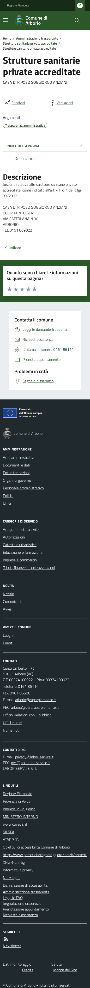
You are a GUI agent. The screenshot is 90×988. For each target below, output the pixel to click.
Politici (8, 495)
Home (7, 38)
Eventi (8, 643)
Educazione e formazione (22, 552)
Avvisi (7, 609)
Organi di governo (17, 480)
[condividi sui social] (14, 103)
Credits (27, 970)
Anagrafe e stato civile (21, 529)
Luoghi (8, 635)
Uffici (7, 503)
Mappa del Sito (65, 970)
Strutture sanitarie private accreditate (30, 43)
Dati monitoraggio (17, 964)
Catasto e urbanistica (19, 545)
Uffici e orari (12, 722)
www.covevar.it (15, 824)
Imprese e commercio (20, 560)
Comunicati (12, 601)
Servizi (56, 964)
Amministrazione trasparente (37, 38)
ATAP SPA (11, 839)
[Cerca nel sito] (75, 20)
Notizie (8, 594)
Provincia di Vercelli (18, 801)
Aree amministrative (19, 457)
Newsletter (12, 946)
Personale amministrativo (23, 488)
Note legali (11, 877)
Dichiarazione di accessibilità (25, 885)
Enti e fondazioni (16, 473)
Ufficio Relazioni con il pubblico (27, 715)
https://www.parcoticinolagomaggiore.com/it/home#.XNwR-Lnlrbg (45, 858)
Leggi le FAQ (13, 897)
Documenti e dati (16, 465)
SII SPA (8, 832)
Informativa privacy (18, 870)
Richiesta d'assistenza (20, 915)
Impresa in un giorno (19, 809)
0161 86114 (28, 686)
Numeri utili (12, 730)
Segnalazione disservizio (22, 903)
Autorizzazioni (14, 537)
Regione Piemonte (18, 5)
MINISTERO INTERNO (20, 816)
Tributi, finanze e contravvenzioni (29, 567)
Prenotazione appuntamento (26, 909)
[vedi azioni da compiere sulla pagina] (61, 103)
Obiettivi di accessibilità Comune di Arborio (36, 847)
